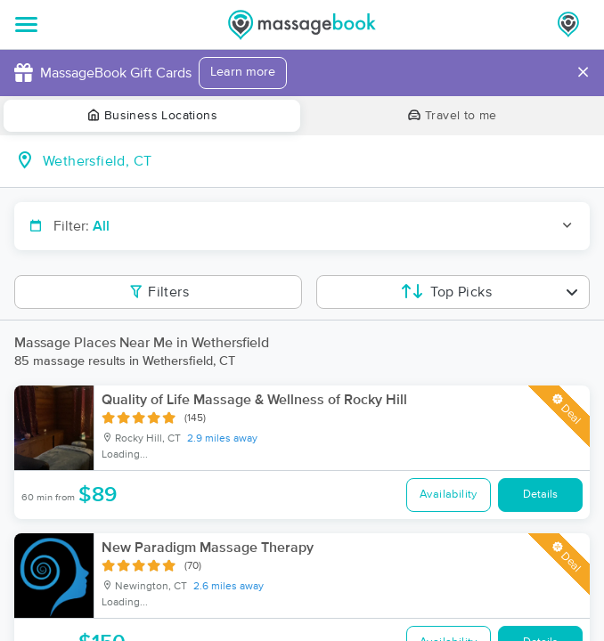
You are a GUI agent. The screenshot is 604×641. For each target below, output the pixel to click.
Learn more (242, 72)
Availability (448, 494)
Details (540, 494)
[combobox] (316, 161)
